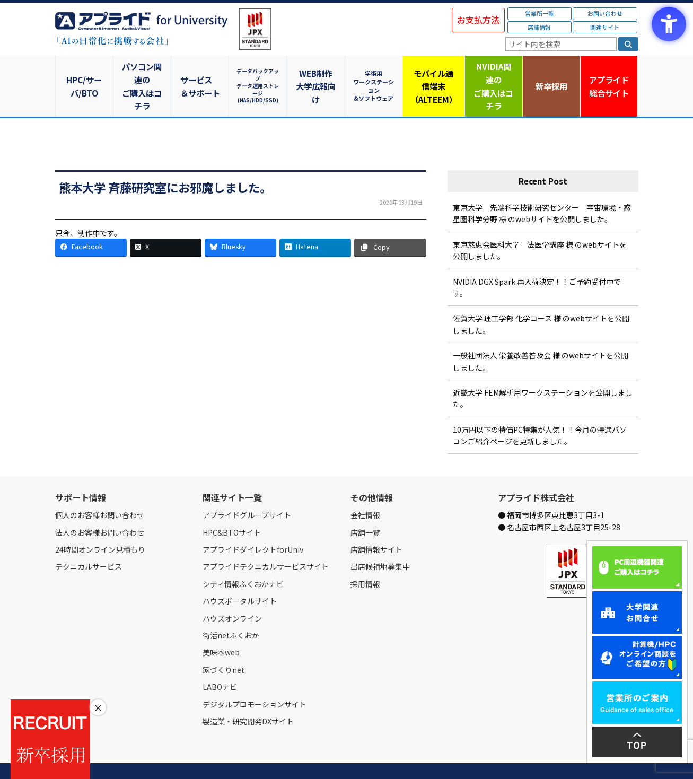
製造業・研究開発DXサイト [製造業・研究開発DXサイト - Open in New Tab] (248, 695)
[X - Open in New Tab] (165, 222)
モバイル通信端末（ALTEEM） (434, 73)
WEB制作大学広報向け (317, 73)
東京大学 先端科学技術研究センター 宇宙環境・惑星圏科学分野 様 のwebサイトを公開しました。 (542, 188)
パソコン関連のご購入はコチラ (142, 73)
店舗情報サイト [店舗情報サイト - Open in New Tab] (376, 524)
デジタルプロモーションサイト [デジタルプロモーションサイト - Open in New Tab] (254, 678)
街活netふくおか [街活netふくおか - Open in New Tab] (231, 610)
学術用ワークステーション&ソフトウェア (375, 72)
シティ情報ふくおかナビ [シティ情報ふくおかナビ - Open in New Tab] (243, 558)
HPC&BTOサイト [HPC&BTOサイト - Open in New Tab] (232, 506)
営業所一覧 (539, 13)
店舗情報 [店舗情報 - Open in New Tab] (539, 27)
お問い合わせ (604, 13)
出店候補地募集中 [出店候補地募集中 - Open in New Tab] (380, 541)
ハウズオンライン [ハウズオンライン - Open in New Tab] (232, 592)
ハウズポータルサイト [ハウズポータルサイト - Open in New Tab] (240, 575)
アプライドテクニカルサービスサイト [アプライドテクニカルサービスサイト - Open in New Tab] (266, 541)
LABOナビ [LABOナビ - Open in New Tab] (220, 661)
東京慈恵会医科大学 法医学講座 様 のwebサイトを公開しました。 (540, 224)
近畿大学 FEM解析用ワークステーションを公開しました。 (543, 373)
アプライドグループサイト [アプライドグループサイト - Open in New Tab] (247, 489)
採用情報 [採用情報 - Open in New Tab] (365, 558)
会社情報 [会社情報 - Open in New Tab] (365, 489)
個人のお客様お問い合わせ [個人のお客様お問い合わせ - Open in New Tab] (99, 489)
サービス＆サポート (200, 73)
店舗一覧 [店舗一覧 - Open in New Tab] (365, 506)
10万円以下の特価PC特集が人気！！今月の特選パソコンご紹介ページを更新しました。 (540, 409)
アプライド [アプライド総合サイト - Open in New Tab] (609, 74)
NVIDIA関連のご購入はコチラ (492, 73)
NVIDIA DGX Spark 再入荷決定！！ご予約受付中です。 (537, 261)
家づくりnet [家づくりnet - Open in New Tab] (223, 643)
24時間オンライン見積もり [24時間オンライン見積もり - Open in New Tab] (100, 524)
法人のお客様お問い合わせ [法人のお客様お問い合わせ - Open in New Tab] (99, 506)
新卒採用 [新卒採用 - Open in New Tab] (551, 73)
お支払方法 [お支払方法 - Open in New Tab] (478, 19)
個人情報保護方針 (255, 759)
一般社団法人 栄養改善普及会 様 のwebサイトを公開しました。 (540, 336)
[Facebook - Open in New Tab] (91, 222)
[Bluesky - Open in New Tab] (240, 222)
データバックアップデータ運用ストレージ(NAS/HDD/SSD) (259, 73)
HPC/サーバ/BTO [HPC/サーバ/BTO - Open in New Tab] (84, 73)
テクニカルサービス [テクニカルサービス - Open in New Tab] (88, 541)
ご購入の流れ (207, 759)
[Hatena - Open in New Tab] (315, 222)
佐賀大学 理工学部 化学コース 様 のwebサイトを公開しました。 (541, 298)
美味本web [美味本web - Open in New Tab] (221, 627)
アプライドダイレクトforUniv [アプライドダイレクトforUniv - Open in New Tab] (253, 524)
